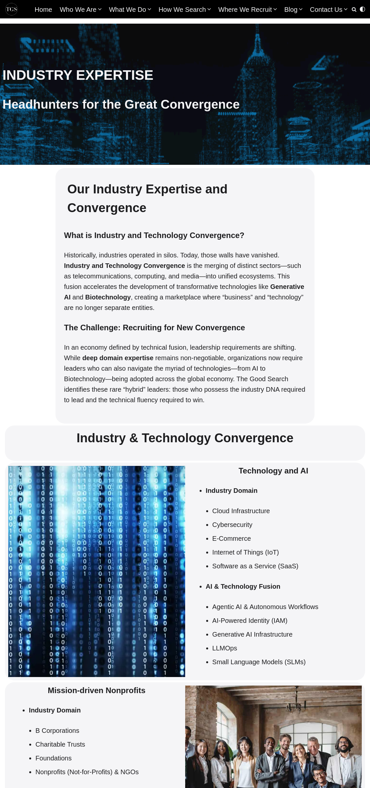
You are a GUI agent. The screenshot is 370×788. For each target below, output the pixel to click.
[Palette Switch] (362, 9)
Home (43, 9)
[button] (99, 9)
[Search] (354, 9)
